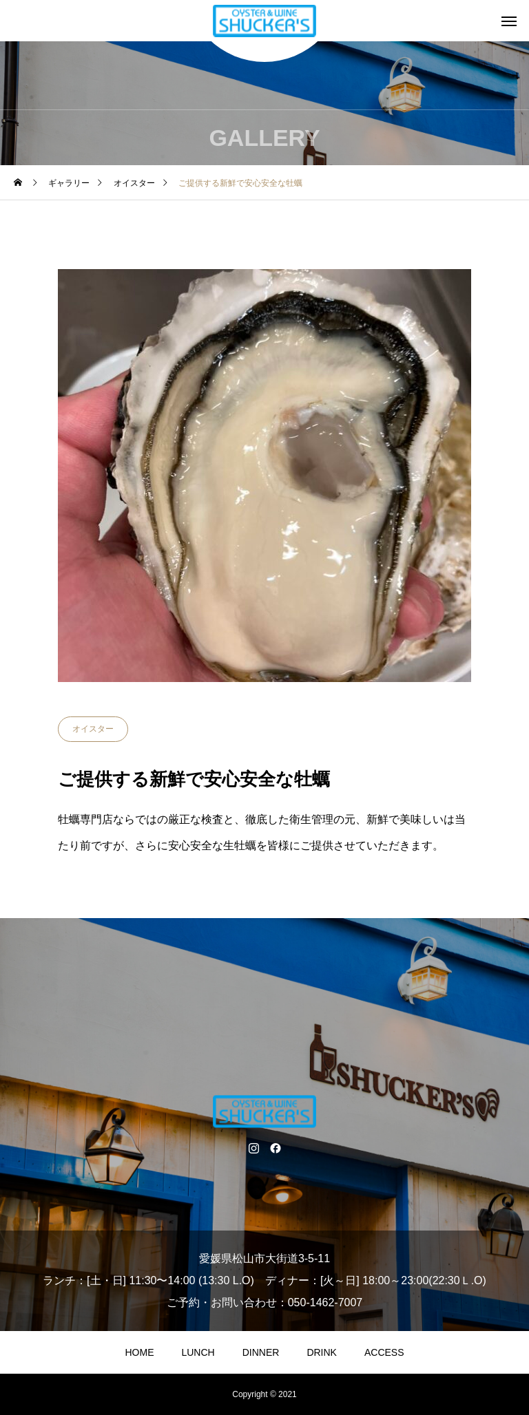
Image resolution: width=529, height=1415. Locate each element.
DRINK (322, 1352)
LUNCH (197, 1352)
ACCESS (384, 1352)
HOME (139, 1352)
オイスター (93, 729)
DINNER (261, 1352)
